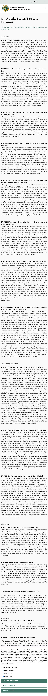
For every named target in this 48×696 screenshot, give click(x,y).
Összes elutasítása (9, 689)
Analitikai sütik (8, 677)
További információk (7, 668)
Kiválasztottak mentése (10, 685)
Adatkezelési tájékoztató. (23, 665)
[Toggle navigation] (44, 8)
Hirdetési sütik (8, 680)
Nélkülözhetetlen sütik (10, 671)
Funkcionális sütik (9, 674)
